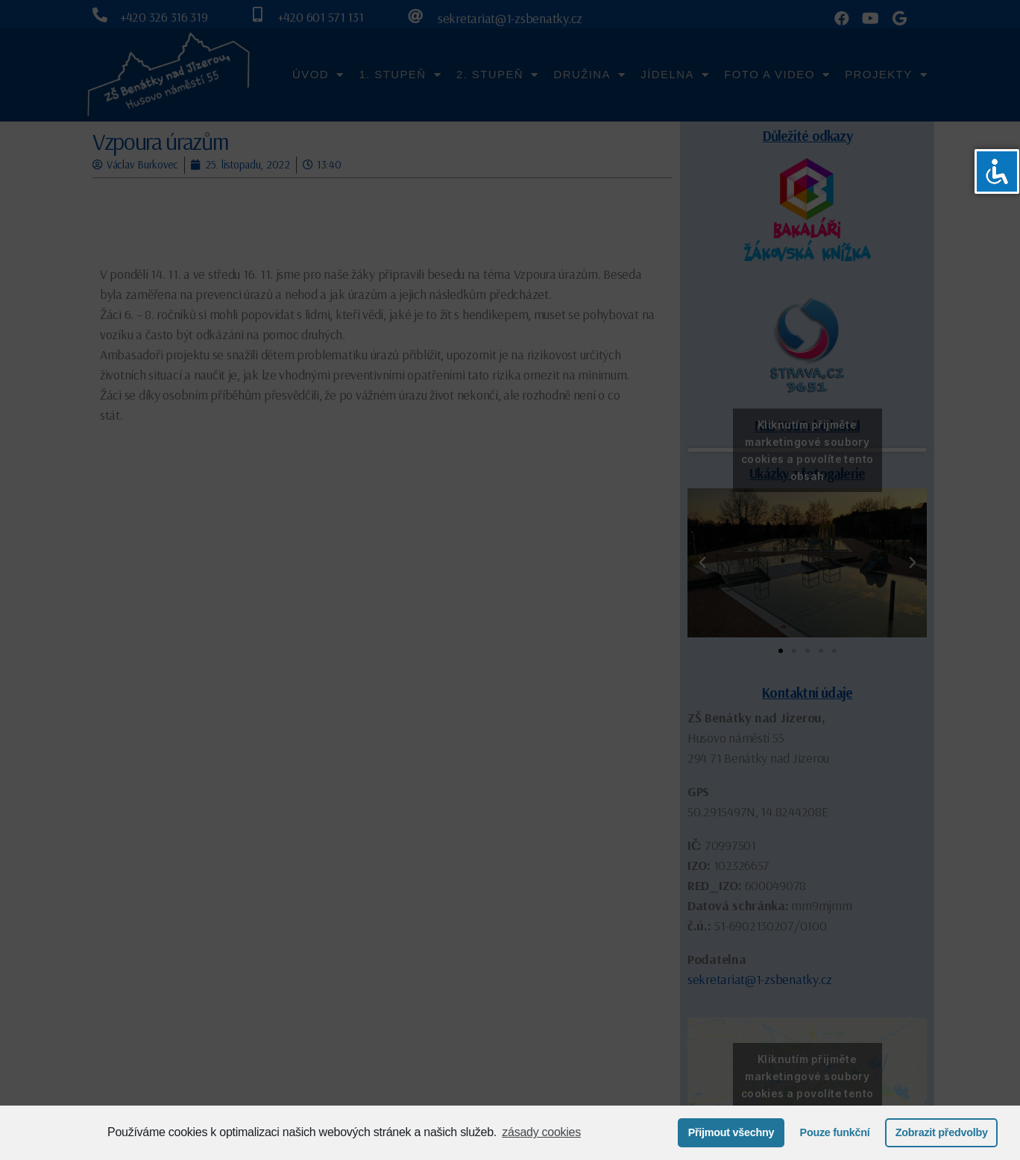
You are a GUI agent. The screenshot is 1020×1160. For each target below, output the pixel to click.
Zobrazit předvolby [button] (941, 1132)
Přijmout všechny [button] (731, 1132)
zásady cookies (541, 1132)
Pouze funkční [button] (835, 1132)
